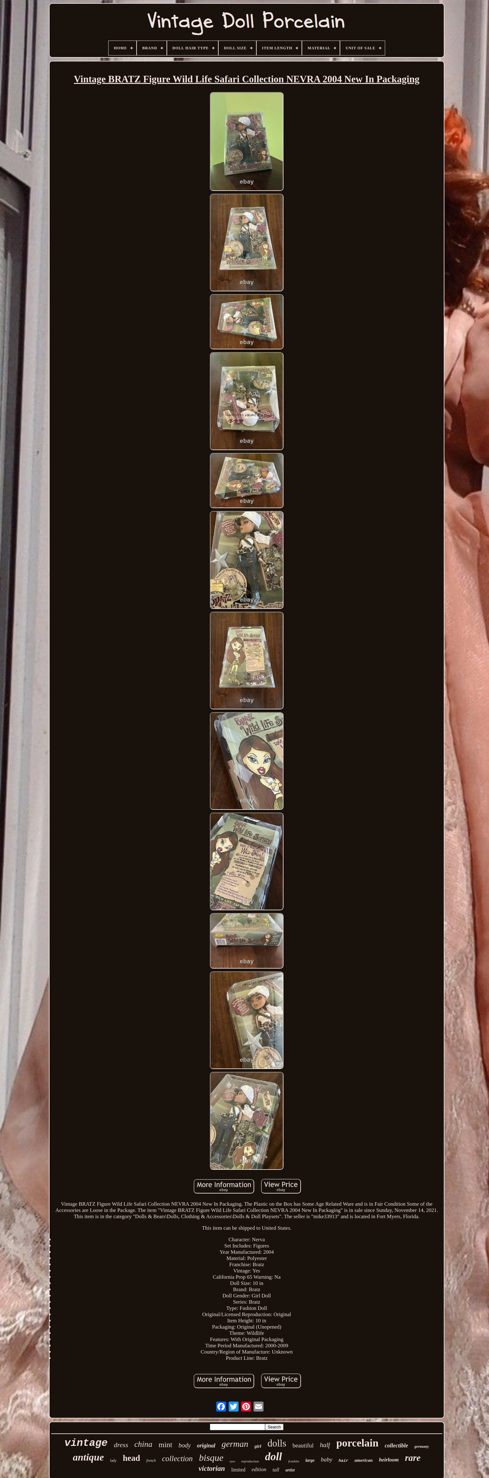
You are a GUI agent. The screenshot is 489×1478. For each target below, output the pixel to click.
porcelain (357, 1443)
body (185, 1445)
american (364, 1460)
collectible (396, 1445)
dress (121, 1445)
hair (343, 1460)
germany (421, 1446)
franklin (293, 1461)
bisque (211, 1457)
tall (276, 1469)
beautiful (303, 1445)
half (325, 1445)
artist (290, 1470)
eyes (232, 1461)
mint (165, 1445)
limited (238, 1469)
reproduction (250, 1461)
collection (177, 1458)
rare (413, 1458)
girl (257, 1446)
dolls (277, 1443)
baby (326, 1459)
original (206, 1445)
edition (259, 1469)
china (143, 1444)
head (131, 1458)
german (234, 1444)
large (310, 1460)
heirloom (389, 1460)
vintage (86, 1443)
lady (113, 1460)
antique (88, 1457)
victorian (212, 1468)
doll (273, 1457)
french (151, 1460)
